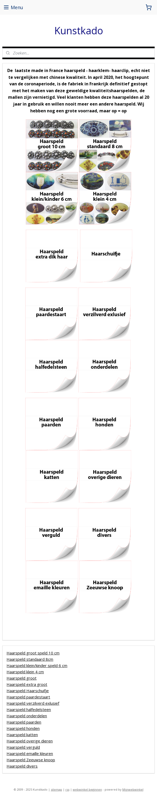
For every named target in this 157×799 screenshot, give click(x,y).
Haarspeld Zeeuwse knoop (31, 759)
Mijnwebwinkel (132, 789)
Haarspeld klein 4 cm (25, 671)
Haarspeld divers (22, 766)
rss (67, 789)
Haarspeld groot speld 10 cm (33, 652)
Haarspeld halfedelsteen (29, 709)
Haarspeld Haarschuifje (28, 690)
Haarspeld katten (22, 734)
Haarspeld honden (23, 728)
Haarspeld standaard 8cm (30, 659)
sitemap (56, 789)
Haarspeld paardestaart (28, 696)
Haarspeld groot (22, 678)
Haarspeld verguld (23, 747)
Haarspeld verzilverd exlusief (33, 703)
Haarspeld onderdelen (27, 715)
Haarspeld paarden (24, 722)
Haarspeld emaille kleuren (30, 753)
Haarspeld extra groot (27, 684)
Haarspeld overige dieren (30, 740)
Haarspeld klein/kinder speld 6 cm (37, 665)
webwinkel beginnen (87, 789)
